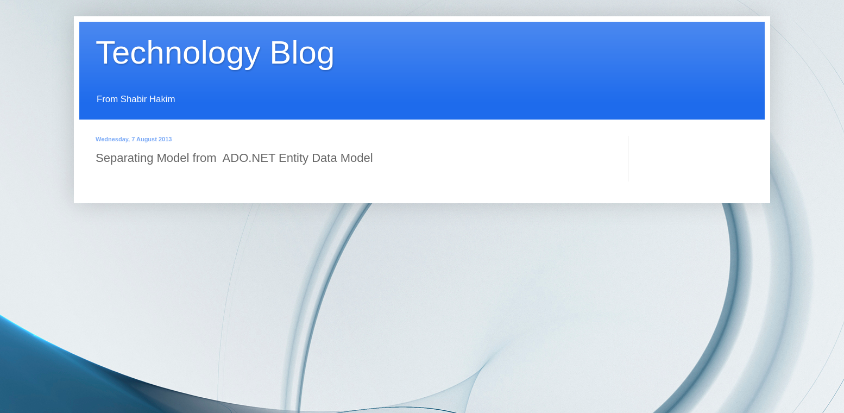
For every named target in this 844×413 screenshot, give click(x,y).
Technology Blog (215, 52)
